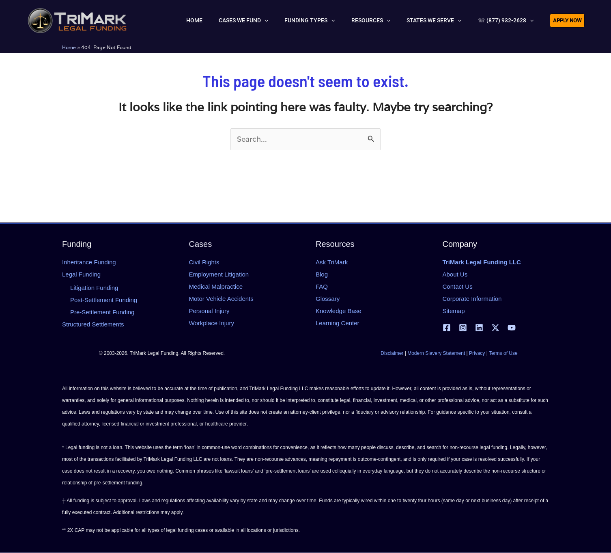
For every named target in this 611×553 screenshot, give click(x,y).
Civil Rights (204, 262)
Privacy (477, 353)
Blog (322, 274)
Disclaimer (392, 353)
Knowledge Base (338, 310)
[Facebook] (447, 328)
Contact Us (458, 286)
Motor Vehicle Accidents (221, 298)
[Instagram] (463, 328)
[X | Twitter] (495, 328)
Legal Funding (81, 274)
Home (69, 47)
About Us (455, 274)
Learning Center (337, 323)
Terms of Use (503, 353)
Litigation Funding (94, 288)
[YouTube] (512, 328)
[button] (301, 20)
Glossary (328, 298)
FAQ (322, 286)
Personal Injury (209, 310)
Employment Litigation (219, 274)
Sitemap (454, 310)
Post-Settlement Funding (103, 300)
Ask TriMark (332, 262)
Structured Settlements (93, 324)
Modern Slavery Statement (436, 353)
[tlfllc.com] (77, 19)
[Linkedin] (479, 328)
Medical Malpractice (216, 286)
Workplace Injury (211, 323)
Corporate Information (472, 298)
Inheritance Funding (89, 262)
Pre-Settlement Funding (102, 312)
